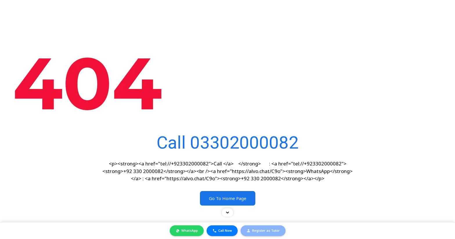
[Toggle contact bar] (227, 212)
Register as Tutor (263, 230)
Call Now (222, 230)
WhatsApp (187, 230)
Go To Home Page (227, 198)
